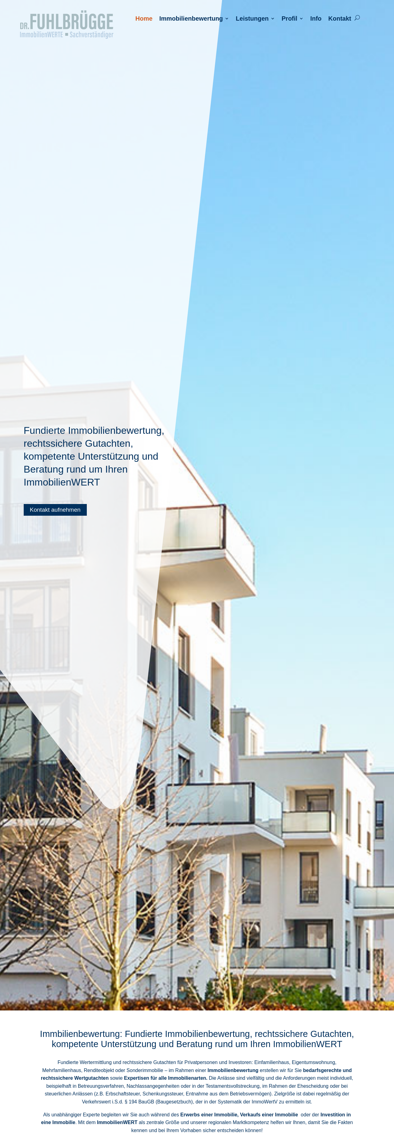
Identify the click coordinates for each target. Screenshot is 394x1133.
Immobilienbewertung (191, 19)
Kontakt (339, 19)
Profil (289, 19)
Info (316, 19)
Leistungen (252, 19)
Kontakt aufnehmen (55, 509)
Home (144, 19)
